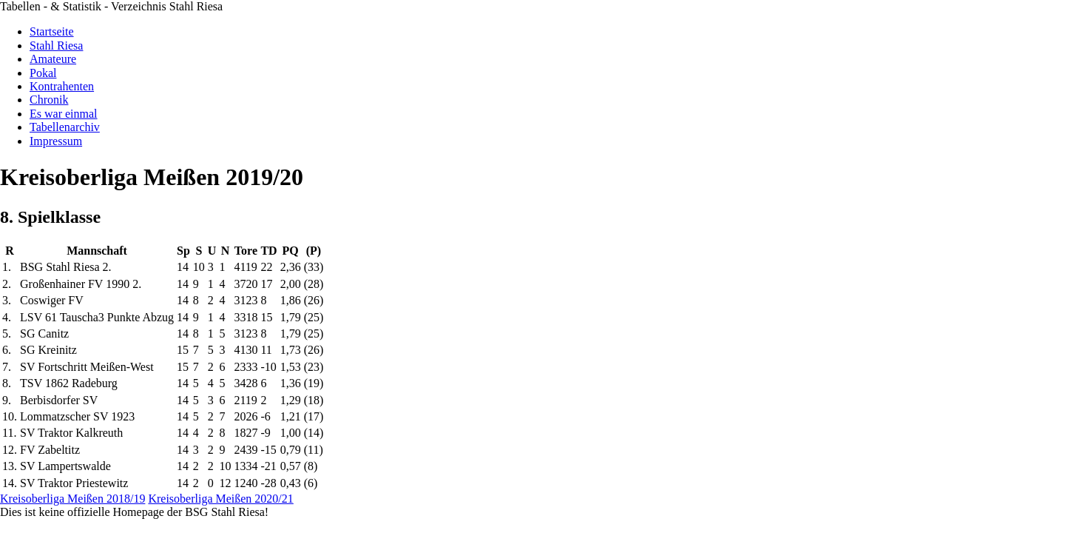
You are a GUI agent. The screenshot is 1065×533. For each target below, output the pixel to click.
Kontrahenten (62, 86)
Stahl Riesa (56, 45)
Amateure (53, 59)
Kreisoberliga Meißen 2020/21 (220, 498)
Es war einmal (64, 113)
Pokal (43, 73)
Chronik (49, 99)
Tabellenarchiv (65, 127)
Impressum (56, 141)
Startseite (52, 31)
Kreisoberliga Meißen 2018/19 (72, 498)
